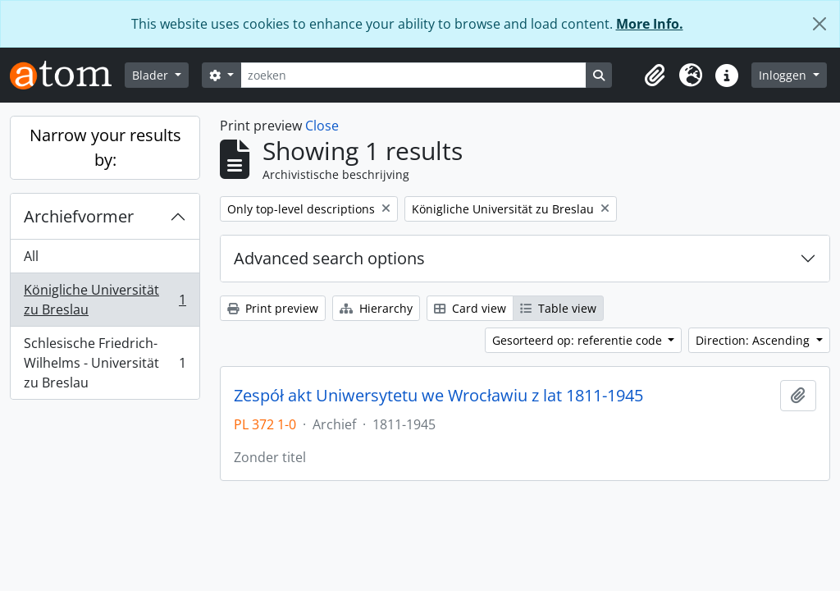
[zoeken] (413, 75)
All (31, 256)
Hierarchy (376, 308)
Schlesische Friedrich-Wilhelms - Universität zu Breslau (104, 363)
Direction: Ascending (754, 340)
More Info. (649, 24)
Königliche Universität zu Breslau (104, 299)
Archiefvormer (79, 216)
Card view (470, 308)
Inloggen (784, 75)
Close (322, 126)
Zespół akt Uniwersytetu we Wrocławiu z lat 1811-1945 (438, 395)
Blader (151, 75)
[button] (655, 75)
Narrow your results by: (105, 147)
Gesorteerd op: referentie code (578, 340)
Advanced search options (329, 258)
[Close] (819, 24)
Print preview (272, 308)
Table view (558, 308)
